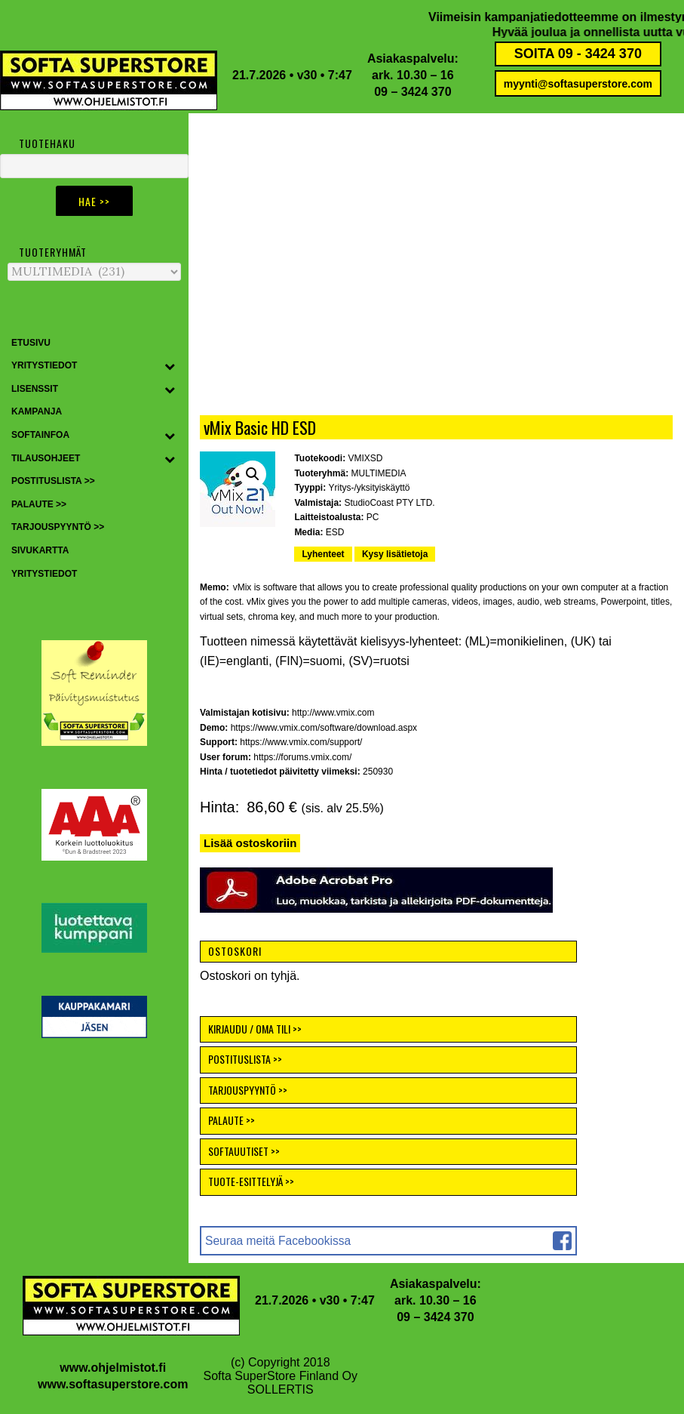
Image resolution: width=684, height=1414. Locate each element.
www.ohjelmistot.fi (113, 1367)
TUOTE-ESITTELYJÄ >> (251, 1181)
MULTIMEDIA (378, 473)
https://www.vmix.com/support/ (301, 742)
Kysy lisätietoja (395, 554)
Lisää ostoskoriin (250, 842)
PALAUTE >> (231, 1120)
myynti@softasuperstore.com (578, 84)
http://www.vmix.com (333, 712)
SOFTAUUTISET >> (244, 1151)
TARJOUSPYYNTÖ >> (247, 1090)
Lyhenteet (323, 554)
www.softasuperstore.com (113, 1384)
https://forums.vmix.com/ (302, 757)
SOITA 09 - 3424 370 (578, 53)
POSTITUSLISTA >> (245, 1059)
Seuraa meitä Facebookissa (278, 1240)
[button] (252, 474)
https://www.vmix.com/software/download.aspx (324, 727)
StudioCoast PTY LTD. (389, 503)
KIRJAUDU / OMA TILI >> (255, 1029)
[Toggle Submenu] (169, 366)
